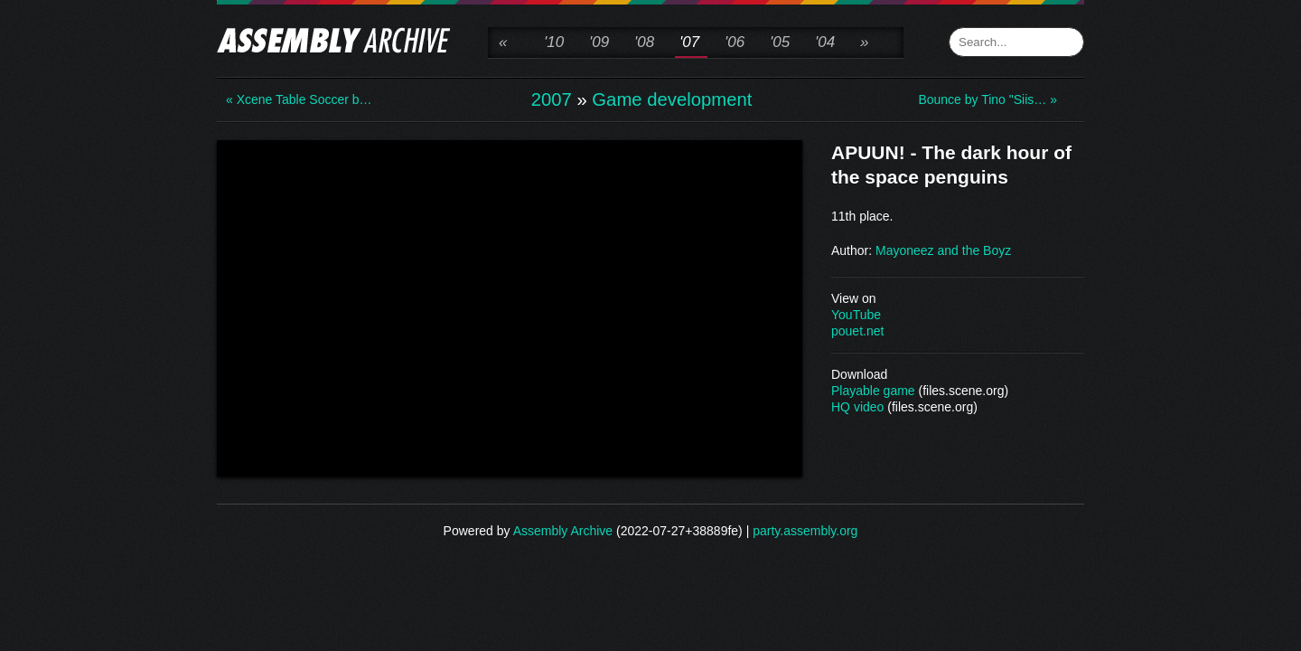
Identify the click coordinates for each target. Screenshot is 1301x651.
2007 (551, 99)
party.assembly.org (805, 531)
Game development (672, 99)
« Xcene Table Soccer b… (298, 99)
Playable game (873, 390)
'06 (734, 42)
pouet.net (857, 331)
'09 (599, 42)
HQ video (857, 407)
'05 (780, 42)
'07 (689, 42)
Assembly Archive (563, 531)
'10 (554, 42)
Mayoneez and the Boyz (943, 250)
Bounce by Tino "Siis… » (987, 99)
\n (509, 306)
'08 (644, 42)
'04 (825, 42)
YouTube (856, 314)
